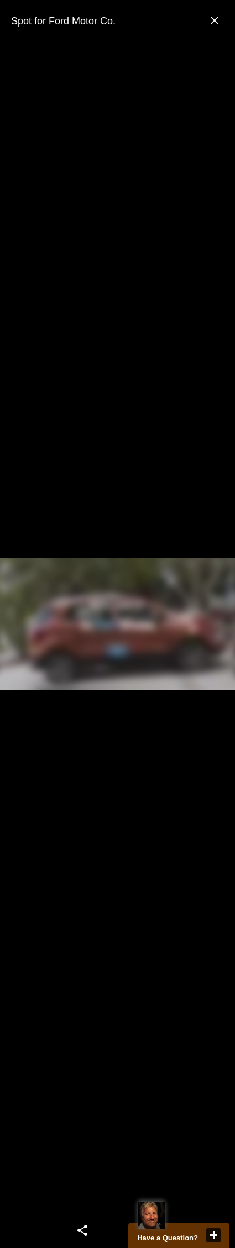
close (213, 1235)
